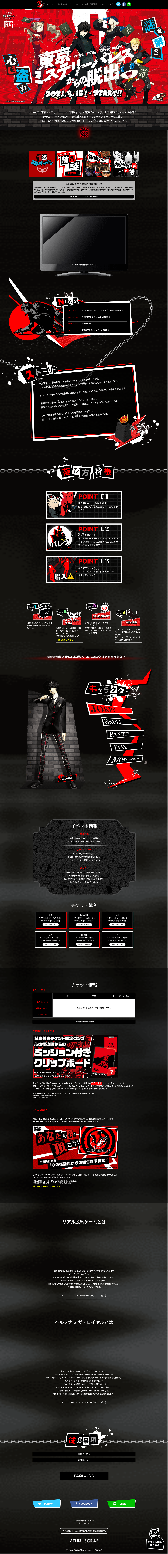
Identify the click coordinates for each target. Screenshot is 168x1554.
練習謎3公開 (86, 324)
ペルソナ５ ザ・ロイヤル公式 (84, 1402)
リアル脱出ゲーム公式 (84, 1296)
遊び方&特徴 (62, 4)
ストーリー (51, 4)
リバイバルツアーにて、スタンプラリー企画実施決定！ (103, 310)
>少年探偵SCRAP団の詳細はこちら (46, 1186)
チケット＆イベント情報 (78, 4)
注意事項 (93, 4)
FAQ (102, 4)
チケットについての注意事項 (84, 1022)
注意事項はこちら (84, 1454)
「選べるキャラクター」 (66, 640)
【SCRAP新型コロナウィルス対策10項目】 (84, 196)
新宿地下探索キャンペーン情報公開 (95, 330)
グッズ (110, 4)
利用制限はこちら (84, 1460)
